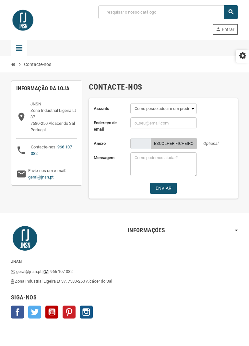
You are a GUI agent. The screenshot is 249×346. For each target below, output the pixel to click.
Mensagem (104, 157)
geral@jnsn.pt (40, 177)
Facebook (17, 312)
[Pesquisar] (168, 12)
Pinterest (69, 312)
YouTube (51, 312)
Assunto (101, 108)
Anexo (100, 143)
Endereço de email (105, 126)
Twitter (34, 312)
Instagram (86, 312)
